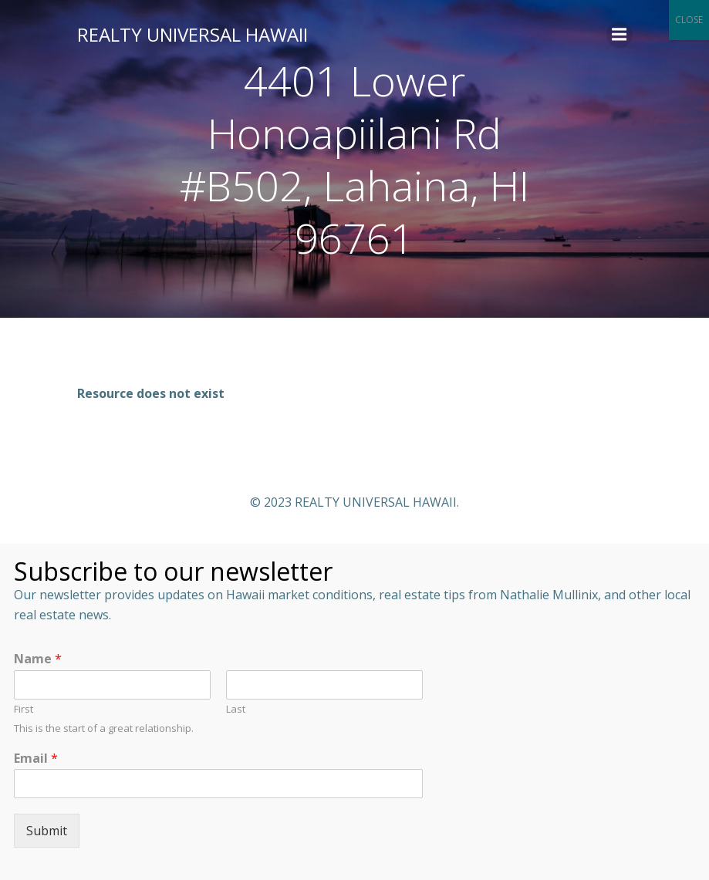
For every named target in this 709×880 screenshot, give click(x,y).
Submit (46, 830)
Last (235, 709)
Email (36, 758)
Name (38, 659)
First (23, 709)
